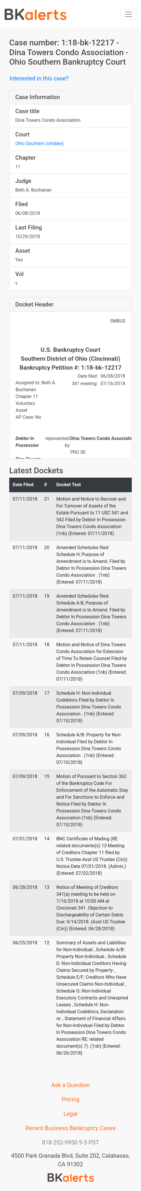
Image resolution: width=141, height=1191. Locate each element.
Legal (70, 1113)
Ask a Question (70, 1085)
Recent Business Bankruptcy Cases (70, 1128)
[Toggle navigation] (128, 14)
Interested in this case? (39, 78)
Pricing (71, 1099)
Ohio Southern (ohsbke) (39, 143)
